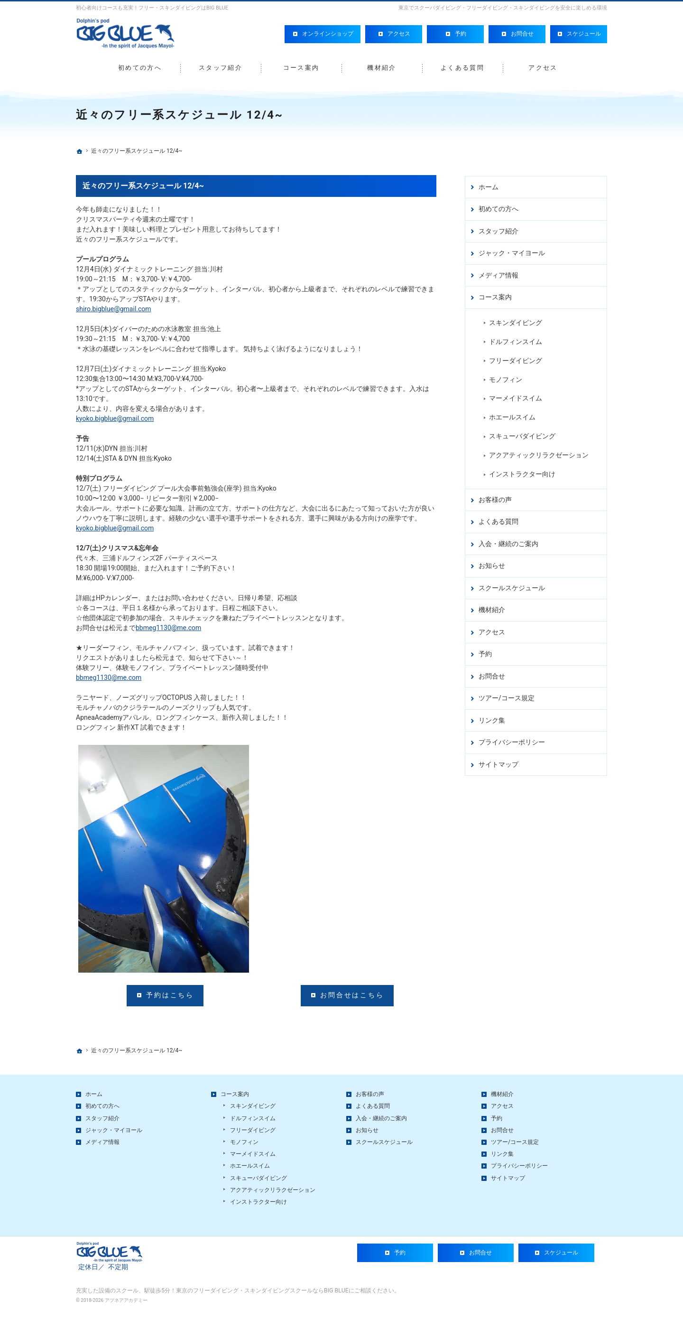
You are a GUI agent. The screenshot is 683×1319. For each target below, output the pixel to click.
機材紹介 (492, 609)
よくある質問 (498, 521)
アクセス (492, 631)
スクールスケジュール (512, 587)
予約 (485, 653)
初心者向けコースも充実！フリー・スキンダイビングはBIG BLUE (152, 8)
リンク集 (492, 719)
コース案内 (495, 296)
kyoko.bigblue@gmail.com (115, 418)
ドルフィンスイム (515, 340)
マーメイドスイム (515, 397)
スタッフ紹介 (498, 230)
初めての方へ (498, 208)
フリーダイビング (515, 359)
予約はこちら (170, 995)
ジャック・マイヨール (512, 252)
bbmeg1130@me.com (168, 628)
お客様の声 (495, 498)
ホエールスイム (512, 416)
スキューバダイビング (522, 435)
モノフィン (505, 378)
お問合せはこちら (352, 995)
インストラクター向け (522, 473)
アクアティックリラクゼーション (539, 454)
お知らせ (492, 565)
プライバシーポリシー (512, 741)
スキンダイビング (515, 321)
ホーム (488, 186)
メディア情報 (498, 274)
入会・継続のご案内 (508, 543)
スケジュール (584, 32)
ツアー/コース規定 (507, 697)
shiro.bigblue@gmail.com (113, 309)
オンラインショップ (328, 32)
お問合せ (492, 675)
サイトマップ (498, 763)
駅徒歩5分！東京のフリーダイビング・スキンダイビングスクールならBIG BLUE (246, 1296)
